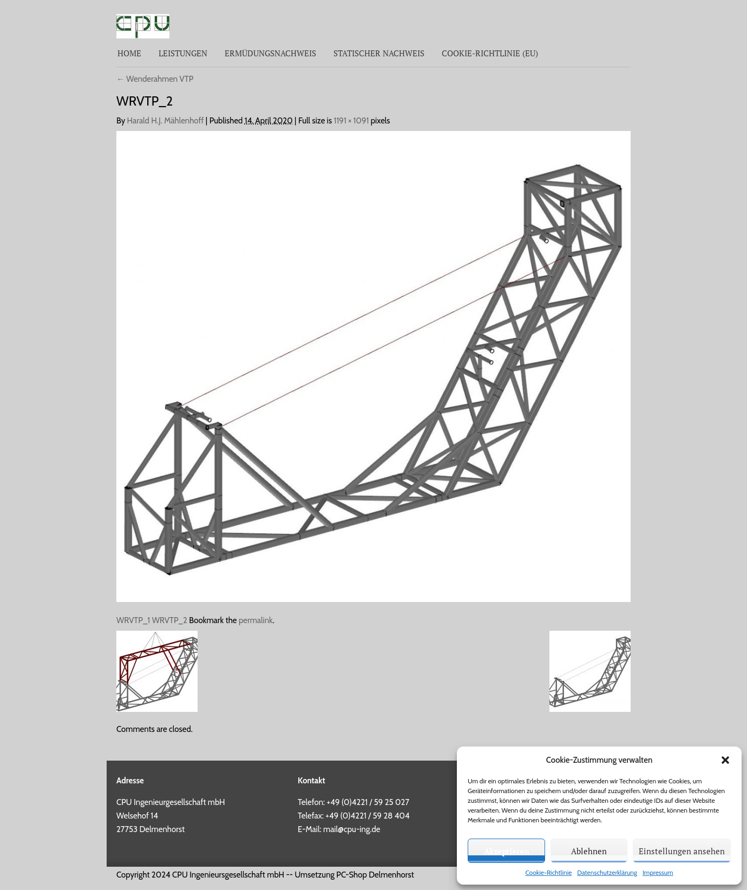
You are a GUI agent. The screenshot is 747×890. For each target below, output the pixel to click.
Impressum (658, 872)
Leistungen (183, 53)
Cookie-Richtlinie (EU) (490, 53)
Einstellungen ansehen (682, 851)
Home (129, 53)
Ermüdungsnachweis (270, 53)
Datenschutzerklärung (607, 872)
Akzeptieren (506, 851)
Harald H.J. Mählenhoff (165, 121)
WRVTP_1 (133, 620)
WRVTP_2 (169, 620)
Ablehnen (589, 851)
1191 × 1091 (351, 121)
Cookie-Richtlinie (548, 872)
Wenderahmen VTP (154, 79)
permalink (256, 620)
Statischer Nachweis (378, 53)
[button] (725, 760)
